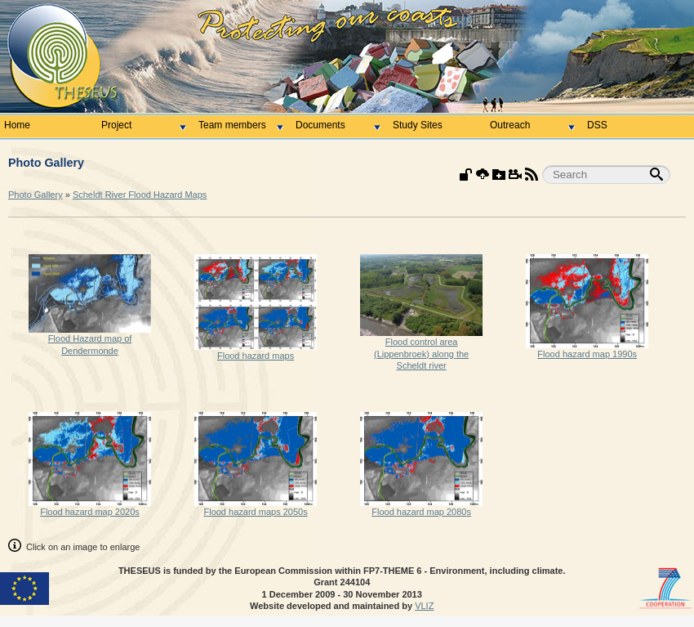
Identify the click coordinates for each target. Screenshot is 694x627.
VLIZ (424, 606)
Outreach (532, 125)
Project (143, 125)
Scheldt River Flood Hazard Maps (140, 194)
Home (17, 125)
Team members (240, 125)
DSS (597, 125)
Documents (338, 125)
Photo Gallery (35, 194)
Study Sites (418, 125)
